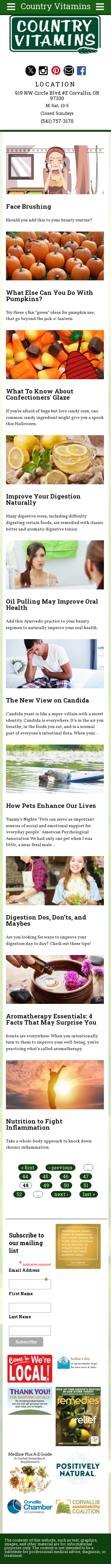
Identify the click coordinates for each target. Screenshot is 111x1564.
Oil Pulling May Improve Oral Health (52, 604)
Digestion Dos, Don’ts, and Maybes (46, 920)
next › (61, 1194)
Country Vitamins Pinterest (56, 70)
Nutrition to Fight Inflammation (34, 1124)
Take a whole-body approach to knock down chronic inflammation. (49, 1144)
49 (46, 1185)
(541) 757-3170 (57, 121)
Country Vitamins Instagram (43, 70)
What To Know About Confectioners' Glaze (39, 394)
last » (89, 1194)
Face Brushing (28, 206)
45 (45, 1176)
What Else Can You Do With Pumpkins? (49, 295)
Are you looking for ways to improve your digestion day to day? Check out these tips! (48, 940)
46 (65, 1176)
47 (86, 1176)
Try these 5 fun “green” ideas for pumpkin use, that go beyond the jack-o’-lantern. (50, 316)
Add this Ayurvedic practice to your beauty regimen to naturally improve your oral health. (52, 624)
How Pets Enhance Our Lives (51, 805)
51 (85, 1185)
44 (25, 1176)
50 (66, 1185)
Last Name (20, 1316)
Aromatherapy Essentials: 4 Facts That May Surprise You (51, 1019)
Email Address (28, 1270)
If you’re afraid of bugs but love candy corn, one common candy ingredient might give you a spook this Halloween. (55, 417)
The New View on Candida (47, 700)
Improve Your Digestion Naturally (43, 499)
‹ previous (60, 1168)
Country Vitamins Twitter (30, 70)
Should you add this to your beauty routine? (49, 220)
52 (19, 1194)
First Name (21, 1293)
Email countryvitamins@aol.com (69, 70)
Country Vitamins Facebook (81, 70)
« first (27, 1168)
